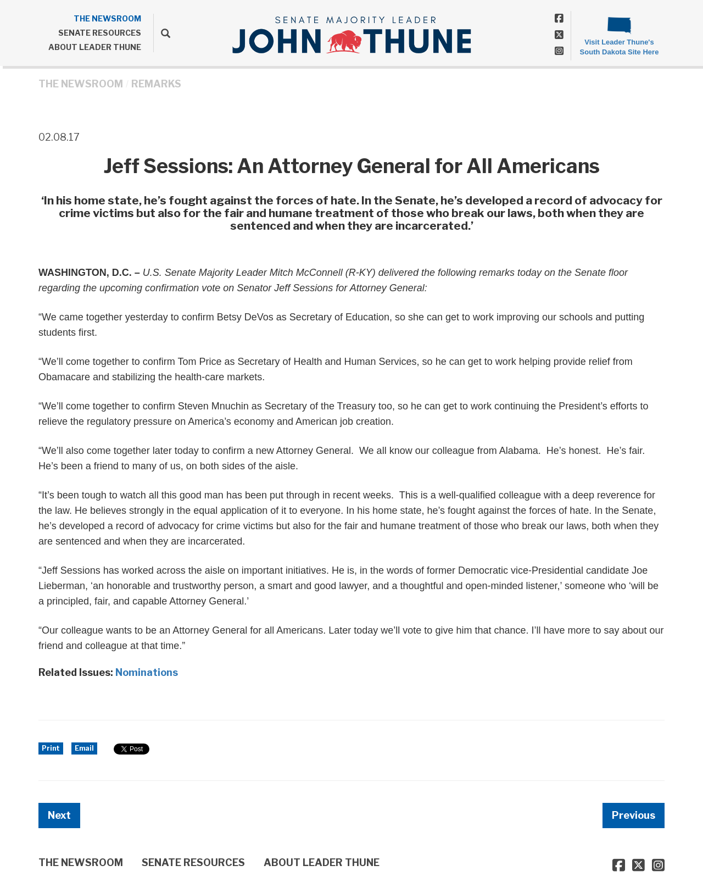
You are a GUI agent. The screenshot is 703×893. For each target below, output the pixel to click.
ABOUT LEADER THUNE (94, 47)
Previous (633, 815)
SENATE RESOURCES (99, 32)
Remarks (156, 84)
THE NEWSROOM (107, 18)
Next (59, 815)
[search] (161, 33)
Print (51, 748)
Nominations (146, 672)
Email (84, 748)
